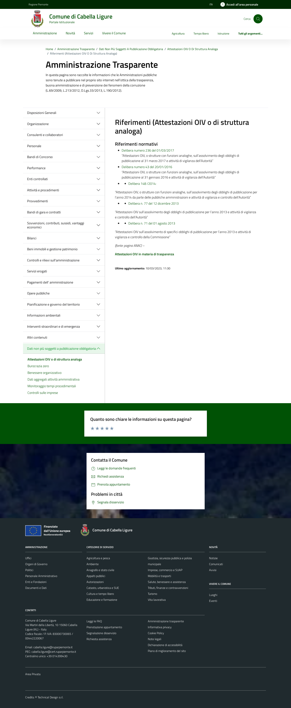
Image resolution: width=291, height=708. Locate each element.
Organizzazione (38, 123)
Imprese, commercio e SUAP (165, 570)
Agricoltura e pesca (98, 558)
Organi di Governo (36, 564)
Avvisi (212, 570)
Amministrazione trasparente (166, 621)
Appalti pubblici (96, 576)
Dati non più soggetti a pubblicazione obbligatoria (61, 348)
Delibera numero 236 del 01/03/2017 (148, 150)
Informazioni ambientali (43, 315)
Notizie (213, 558)
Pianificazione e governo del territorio (53, 304)
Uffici (28, 558)
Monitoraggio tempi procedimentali (51, 386)
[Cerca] (257, 18)
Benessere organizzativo (44, 372)
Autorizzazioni (95, 582)
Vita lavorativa (157, 599)
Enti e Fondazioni (35, 582)
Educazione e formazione (102, 599)
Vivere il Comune (114, 33)
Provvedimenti (37, 201)
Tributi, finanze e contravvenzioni (168, 588)
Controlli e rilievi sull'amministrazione (53, 260)
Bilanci (31, 238)
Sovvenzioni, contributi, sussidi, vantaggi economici (55, 225)
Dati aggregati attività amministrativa (53, 379)
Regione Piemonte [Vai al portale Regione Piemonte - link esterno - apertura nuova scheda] (38, 4)
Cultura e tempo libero (100, 593)
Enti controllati (37, 178)
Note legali (154, 639)
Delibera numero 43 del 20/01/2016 (147, 166)
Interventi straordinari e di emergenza (53, 326)
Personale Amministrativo (41, 576)
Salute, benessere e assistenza (167, 582)
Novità (70, 33)
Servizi (88, 33)
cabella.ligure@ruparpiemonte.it (53, 647)
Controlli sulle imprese (42, 392)
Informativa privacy (160, 627)
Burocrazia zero (38, 365)
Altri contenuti (37, 337)
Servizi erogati (37, 271)
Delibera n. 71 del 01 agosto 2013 (151, 223)
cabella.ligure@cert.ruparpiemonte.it (54, 651)
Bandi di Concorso (40, 156)
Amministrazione (45, 33)
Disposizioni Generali (41, 112)
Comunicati (216, 564)
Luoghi (213, 595)
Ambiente (93, 564)
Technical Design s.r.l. (50, 697)
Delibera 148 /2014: (142, 183)
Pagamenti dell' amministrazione (50, 282)
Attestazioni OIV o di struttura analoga (54, 359)
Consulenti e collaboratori (45, 134)
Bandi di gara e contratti (44, 212)
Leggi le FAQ (94, 621)
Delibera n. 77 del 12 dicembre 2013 (153, 203)
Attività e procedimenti (43, 190)
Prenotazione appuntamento (104, 627)
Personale (34, 145)
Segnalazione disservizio (101, 633)
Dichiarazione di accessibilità (165, 645)
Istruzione (223, 33)
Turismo (152, 593)
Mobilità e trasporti (159, 576)
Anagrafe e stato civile (100, 570)
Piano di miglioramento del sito (167, 651)
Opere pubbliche (38, 293)
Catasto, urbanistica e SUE (103, 588)
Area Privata (32, 674)
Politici (29, 570)
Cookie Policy (156, 633)
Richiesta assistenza (99, 639)
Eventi (213, 601)
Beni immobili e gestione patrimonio (52, 249)
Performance (36, 168)
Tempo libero (201, 33)
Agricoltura (178, 33)
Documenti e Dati (36, 588)
